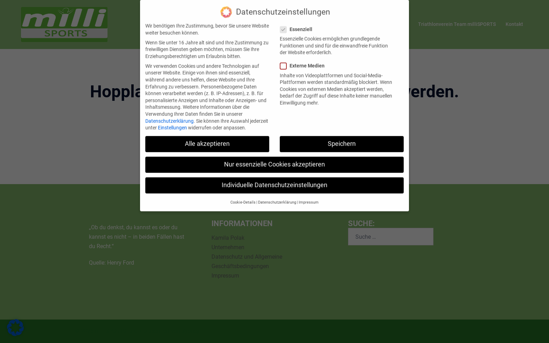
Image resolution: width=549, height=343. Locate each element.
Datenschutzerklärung (169, 115)
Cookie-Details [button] (243, 196)
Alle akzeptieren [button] (207, 137)
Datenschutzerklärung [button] (277, 196)
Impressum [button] (309, 196)
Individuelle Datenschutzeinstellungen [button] (274, 179)
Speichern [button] (342, 137)
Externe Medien (304, 60)
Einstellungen (172, 122)
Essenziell (298, 23)
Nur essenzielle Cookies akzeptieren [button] (274, 158)
